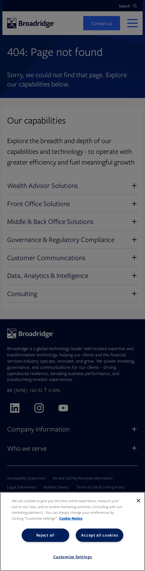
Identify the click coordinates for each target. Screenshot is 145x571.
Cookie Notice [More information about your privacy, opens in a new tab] (71, 518)
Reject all (45, 535)
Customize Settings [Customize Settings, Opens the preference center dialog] (72, 556)
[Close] (138, 500)
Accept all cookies (99, 535)
